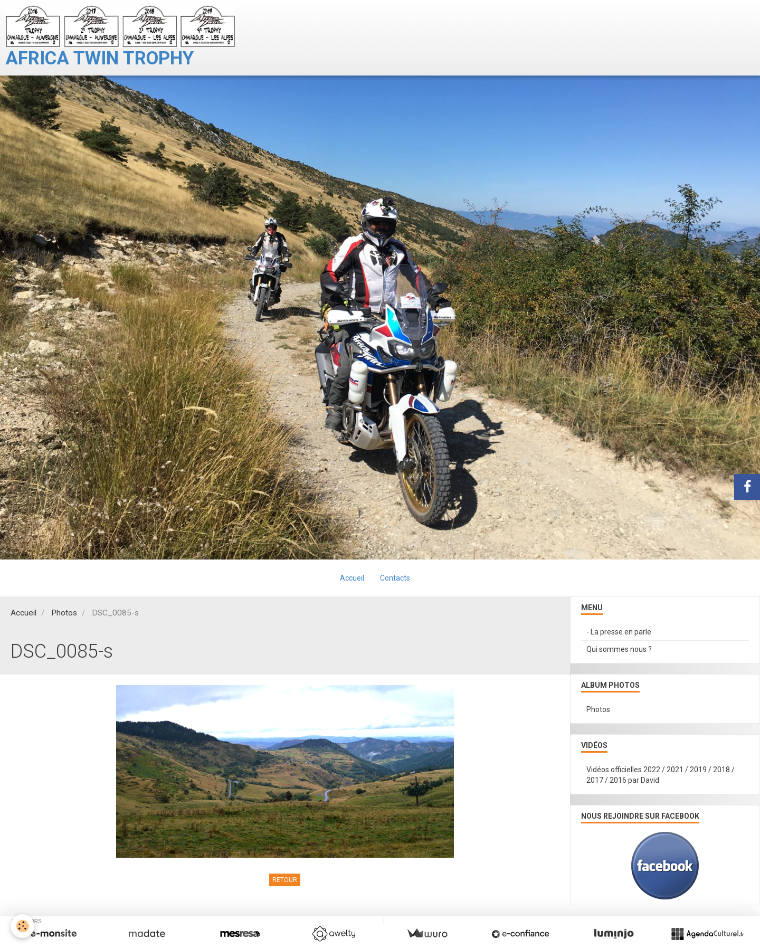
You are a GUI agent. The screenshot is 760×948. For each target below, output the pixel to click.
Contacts (395, 578)
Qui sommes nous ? (619, 649)
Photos (64, 613)
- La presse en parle (618, 632)
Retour (284, 880)
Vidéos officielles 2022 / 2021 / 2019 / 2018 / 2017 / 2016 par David (660, 774)
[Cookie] (22, 926)
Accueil (352, 578)
